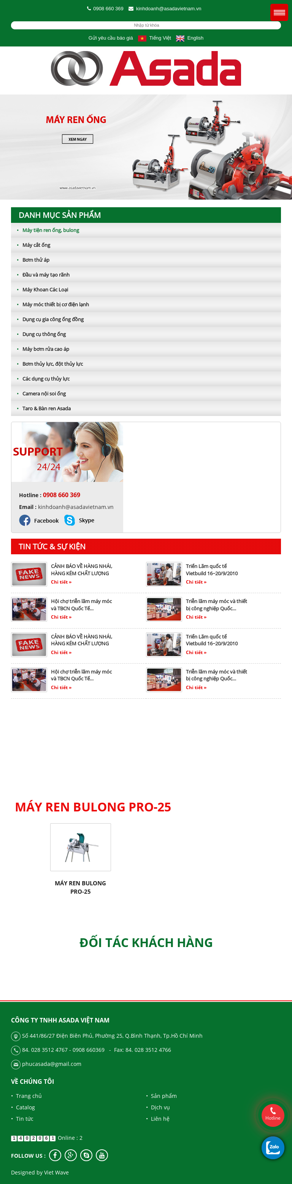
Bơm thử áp (30, 259)
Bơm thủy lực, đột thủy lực (47, 363)
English (189, 38)
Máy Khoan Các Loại (39, 289)
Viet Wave (56, 1172)
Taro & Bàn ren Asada (41, 408)
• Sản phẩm (161, 1095)
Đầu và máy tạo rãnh (40, 274)
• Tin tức (22, 1118)
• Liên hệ (158, 1118)
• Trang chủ (26, 1095)
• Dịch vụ (158, 1107)
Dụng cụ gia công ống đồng (47, 319)
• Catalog (23, 1107)
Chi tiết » (61, 582)
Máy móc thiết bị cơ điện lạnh (50, 304)
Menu (279, 12)
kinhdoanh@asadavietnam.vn (168, 8)
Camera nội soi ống (38, 393)
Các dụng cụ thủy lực (40, 378)
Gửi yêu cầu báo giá (111, 38)
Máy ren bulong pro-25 (80, 887)
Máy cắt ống (30, 245)
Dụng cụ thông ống (38, 334)
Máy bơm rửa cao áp (40, 349)
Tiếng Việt (154, 38)
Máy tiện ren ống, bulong (45, 230)
